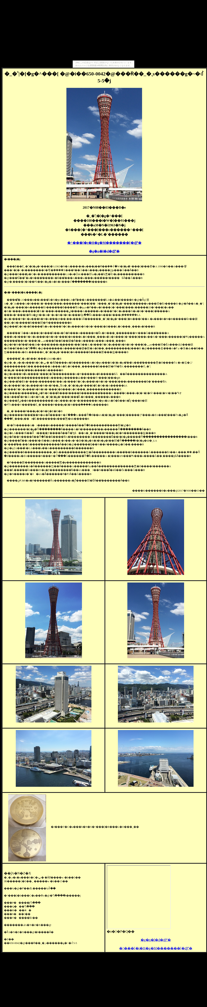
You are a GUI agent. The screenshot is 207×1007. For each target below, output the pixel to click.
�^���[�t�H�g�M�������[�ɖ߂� (104, 243)
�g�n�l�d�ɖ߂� (104, 251)
